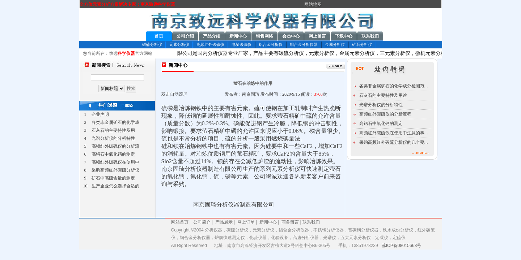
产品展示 (224, 222)
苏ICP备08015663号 (401, 245)
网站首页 (180, 222)
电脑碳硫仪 (241, 44)
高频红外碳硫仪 (210, 44)
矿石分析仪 (362, 44)
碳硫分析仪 (152, 44)
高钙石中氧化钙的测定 (113, 154)
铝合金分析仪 (271, 44)
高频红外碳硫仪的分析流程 (385, 114)
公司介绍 (185, 36)
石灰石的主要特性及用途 (383, 95)
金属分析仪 (335, 44)
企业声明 (100, 114)
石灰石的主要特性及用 (113, 130)
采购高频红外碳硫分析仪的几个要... (393, 142)
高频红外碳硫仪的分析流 (115, 146)
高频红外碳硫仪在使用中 (115, 162)
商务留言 (290, 222)
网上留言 (317, 36)
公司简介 (201, 222)
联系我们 (370, 36)
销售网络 (264, 36)
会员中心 (291, 36)
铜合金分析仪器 (304, 44)
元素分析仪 (179, 44)
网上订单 (246, 222)
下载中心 (343, 36)
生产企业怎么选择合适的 (115, 185)
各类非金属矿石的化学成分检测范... (393, 85)
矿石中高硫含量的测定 (113, 178)
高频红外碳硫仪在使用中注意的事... (393, 132)
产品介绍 (211, 36)
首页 (158, 36)
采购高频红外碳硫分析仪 (115, 170)
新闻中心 (238, 36)
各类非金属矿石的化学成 (115, 122)
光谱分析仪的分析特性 (113, 138)
